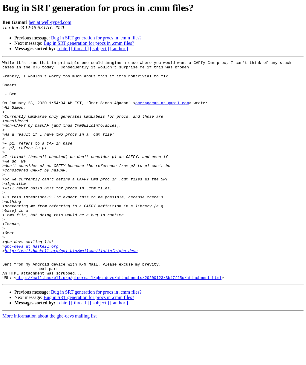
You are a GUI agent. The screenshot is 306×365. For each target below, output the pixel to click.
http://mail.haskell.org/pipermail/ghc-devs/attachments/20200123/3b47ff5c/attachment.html (118, 321)
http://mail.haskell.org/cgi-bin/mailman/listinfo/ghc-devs (71, 289)
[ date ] (63, 48)
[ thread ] (80, 48)
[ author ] (119, 48)
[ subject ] (99, 48)
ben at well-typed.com (50, 22)
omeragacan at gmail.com (162, 111)
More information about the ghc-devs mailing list (49, 359)
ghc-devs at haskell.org (31, 283)
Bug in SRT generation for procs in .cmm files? (96, 37)
